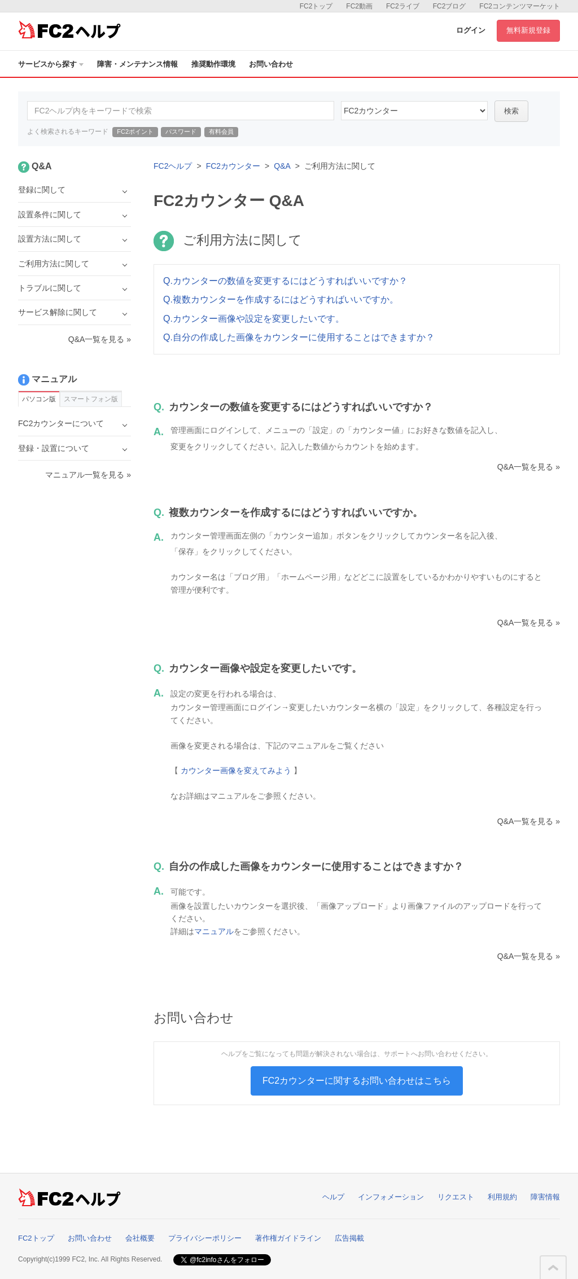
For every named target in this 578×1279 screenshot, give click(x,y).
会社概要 (140, 1238)
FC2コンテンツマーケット (519, 6)
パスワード (180, 131)
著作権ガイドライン (288, 1238)
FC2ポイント (135, 131)
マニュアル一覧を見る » (88, 474)
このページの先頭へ (553, 1267)
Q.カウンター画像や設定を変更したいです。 (253, 318)
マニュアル (214, 931)
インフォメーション (391, 1197)
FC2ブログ (449, 6)
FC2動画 (359, 6)
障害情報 (545, 1197)
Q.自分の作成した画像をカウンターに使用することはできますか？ (299, 337)
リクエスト (455, 1197)
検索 (511, 111)
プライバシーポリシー (205, 1238)
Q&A (282, 165)
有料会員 (221, 131)
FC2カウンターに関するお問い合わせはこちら (356, 1080)
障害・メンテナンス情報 (137, 64)
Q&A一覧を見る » (528, 466)
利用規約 (502, 1197)
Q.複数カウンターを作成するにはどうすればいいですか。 (281, 299)
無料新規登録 (528, 30)
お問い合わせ (271, 64)
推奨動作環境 (213, 64)
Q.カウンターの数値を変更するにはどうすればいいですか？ (285, 281)
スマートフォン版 (91, 399)
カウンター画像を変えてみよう (236, 770)
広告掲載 (349, 1238)
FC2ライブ (402, 6)
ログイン (470, 30)
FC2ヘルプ (173, 165)
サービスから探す (51, 64)
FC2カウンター (233, 165)
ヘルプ (333, 1197)
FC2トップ (316, 6)
